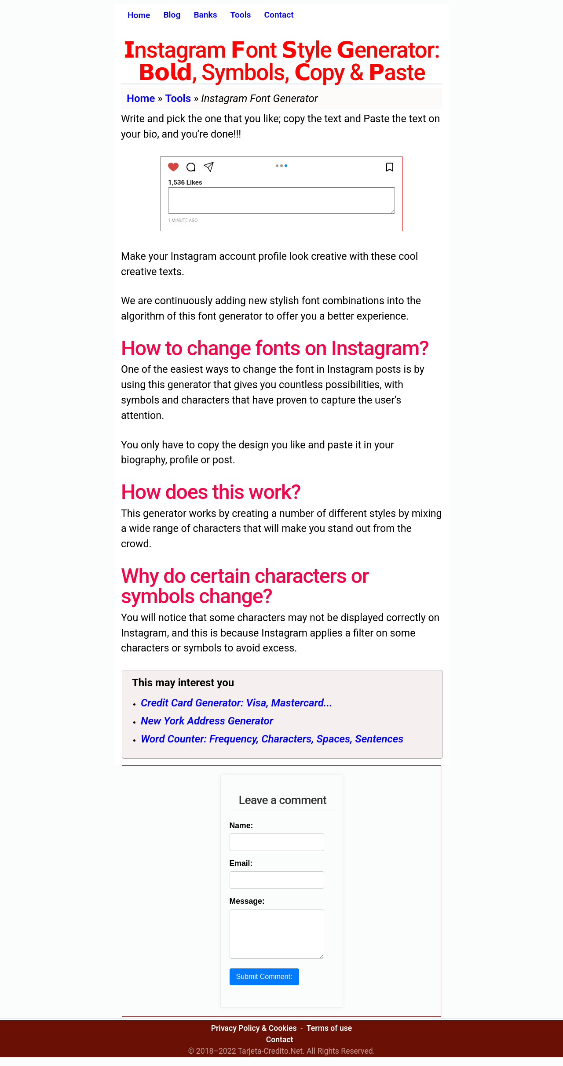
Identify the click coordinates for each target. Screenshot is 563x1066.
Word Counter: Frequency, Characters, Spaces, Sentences (272, 739)
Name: (240, 825)
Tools (240, 15)
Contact (278, 15)
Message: (245, 901)
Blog (171, 15)
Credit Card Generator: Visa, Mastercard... (237, 703)
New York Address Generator (207, 721)
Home (139, 15)
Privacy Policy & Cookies (254, 1037)
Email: (239, 863)
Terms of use (329, 1037)
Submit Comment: (262, 985)
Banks (205, 15)
